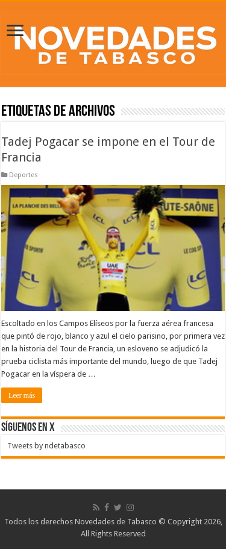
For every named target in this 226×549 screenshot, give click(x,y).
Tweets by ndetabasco (46, 445)
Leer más (21, 395)
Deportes (23, 175)
